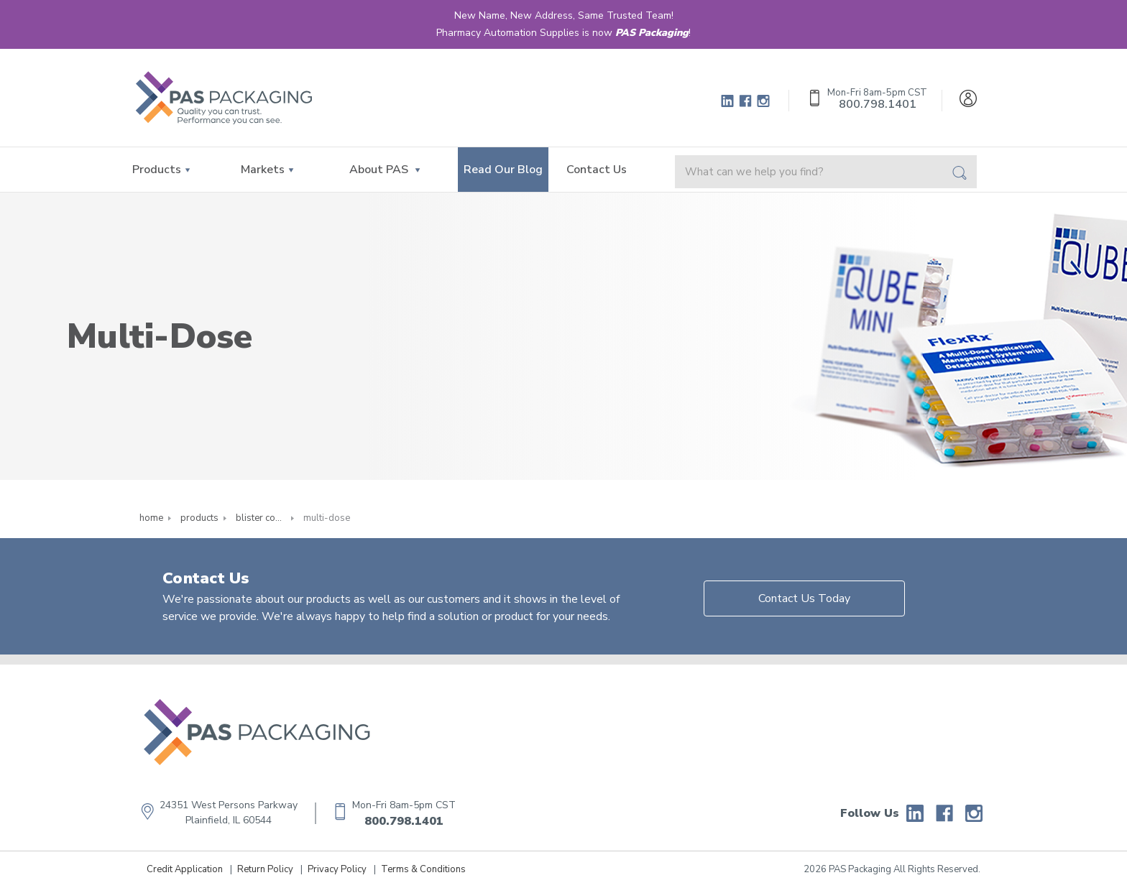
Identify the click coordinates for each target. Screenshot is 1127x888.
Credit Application (185, 869)
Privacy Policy (337, 869)
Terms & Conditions (423, 869)
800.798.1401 (403, 821)
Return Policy (265, 869)
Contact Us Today (804, 598)
